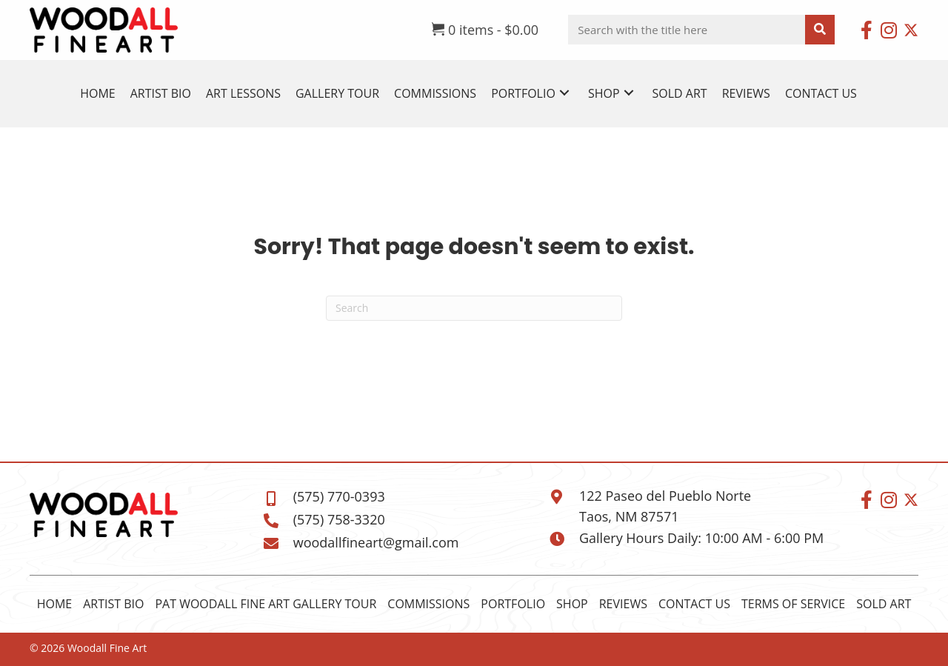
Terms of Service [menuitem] (793, 604)
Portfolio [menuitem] (513, 604)
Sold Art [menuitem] (883, 604)
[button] (866, 29)
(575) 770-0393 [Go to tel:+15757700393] (339, 496)
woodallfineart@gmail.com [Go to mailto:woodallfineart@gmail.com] (376, 542)
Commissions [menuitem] (428, 604)
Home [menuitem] (55, 604)
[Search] (474, 308)
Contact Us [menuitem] (694, 604)
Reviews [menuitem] (623, 604)
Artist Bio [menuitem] (113, 604)
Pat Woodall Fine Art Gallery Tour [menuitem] (265, 604)
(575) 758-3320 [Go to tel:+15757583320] (339, 519)
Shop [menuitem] (572, 604)
